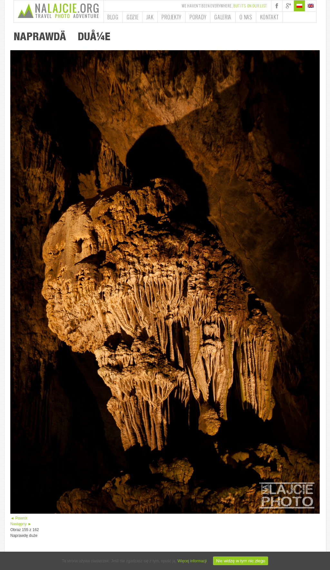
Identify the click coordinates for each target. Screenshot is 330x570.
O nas (245, 17)
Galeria (222, 17)
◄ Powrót (18, 518)
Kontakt (269, 17)
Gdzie (133, 17)
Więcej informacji (192, 561)
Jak (149, 17)
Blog (113, 17)
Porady (197, 17)
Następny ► (21, 524)
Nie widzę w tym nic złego (240, 560)
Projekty (171, 17)
